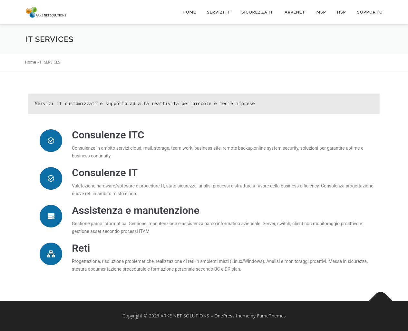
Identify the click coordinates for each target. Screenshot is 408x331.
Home (189, 12)
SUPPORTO (370, 12)
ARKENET (295, 12)
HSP (341, 12)
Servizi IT (218, 12)
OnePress (224, 316)
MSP (321, 12)
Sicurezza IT (257, 12)
